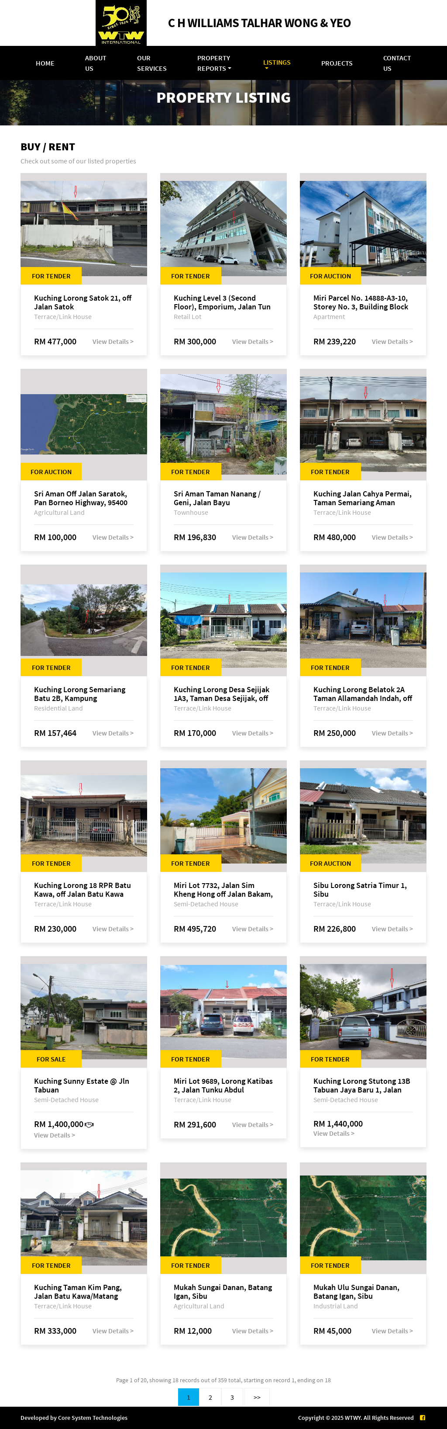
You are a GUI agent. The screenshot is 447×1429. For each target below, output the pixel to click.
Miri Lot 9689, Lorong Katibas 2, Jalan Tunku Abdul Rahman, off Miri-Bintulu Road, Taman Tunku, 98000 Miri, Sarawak (223, 1085)
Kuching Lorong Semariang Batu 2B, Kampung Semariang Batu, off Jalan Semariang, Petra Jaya (79, 694)
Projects (337, 63)
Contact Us (397, 63)
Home (45, 63)
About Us (96, 63)
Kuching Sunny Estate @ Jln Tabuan (81, 1085)
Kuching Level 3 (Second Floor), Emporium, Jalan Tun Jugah (222, 302)
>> (257, 1397)
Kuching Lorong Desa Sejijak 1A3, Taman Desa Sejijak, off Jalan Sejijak (221, 694)
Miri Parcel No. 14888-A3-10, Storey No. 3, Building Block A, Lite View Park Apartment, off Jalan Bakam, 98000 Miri (361, 302)
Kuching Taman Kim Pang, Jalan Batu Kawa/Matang (78, 1292)
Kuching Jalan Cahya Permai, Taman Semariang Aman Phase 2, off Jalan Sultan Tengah (362, 498)
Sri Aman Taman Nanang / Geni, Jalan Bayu (217, 498)
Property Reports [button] (213, 63)
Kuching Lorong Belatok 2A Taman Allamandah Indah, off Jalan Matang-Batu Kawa (362, 694)
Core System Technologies (92, 1418)
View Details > (113, 341)
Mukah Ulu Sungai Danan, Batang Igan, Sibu (356, 1292)
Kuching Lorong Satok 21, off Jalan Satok (82, 302)
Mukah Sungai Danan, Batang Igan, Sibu (223, 1292)
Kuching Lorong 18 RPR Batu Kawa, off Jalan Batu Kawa (82, 889)
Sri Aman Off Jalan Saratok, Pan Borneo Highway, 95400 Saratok (80, 498)
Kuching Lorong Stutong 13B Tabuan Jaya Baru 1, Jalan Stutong (361, 1085)
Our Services (152, 63)
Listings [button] (277, 62)
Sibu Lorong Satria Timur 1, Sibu (360, 889)
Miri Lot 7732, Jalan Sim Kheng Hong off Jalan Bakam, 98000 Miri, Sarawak (223, 889)
